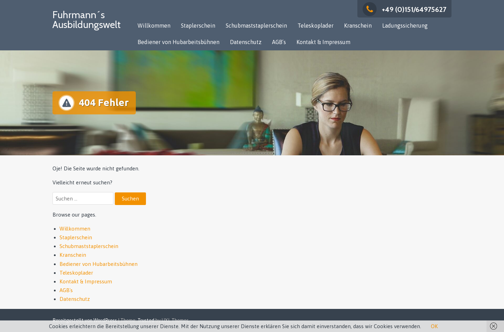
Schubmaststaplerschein (256, 25)
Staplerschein (198, 25)
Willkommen (154, 25)
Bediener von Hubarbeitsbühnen (178, 42)
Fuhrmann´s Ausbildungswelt (86, 19)
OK (434, 326)
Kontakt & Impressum (323, 42)
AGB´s (279, 42)
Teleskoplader (316, 25)
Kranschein (358, 25)
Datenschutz (245, 42)
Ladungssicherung (405, 25)
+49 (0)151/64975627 (404, 9)
